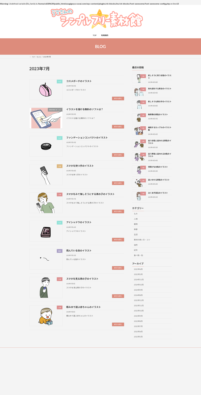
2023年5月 (138, 337)
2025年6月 (138, 269)
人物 (136, 219)
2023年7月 (138, 326)
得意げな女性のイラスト (158, 167)
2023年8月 (138, 321)
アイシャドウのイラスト (79, 222)
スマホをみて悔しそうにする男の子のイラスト (90, 194)
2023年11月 (139, 305)
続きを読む (118, 98)
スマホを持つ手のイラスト (80, 165)
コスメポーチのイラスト (79, 81)
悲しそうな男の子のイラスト (159, 101)
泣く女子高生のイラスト (158, 193)
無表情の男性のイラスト (158, 114)
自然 (136, 245)
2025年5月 (138, 274)
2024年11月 (139, 279)
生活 (136, 234)
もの (136, 214)
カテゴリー (82, 367)
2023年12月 (139, 300)
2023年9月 (138, 316)
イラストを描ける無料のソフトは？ (84, 109)
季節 (136, 229)
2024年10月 (139, 285)
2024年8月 (138, 295)
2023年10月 (139, 311)
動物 (136, 224)
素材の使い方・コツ (142, 240)
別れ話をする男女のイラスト (159, 88)
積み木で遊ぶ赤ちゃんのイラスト (83, 307)
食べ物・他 (138, 255)
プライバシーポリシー (124, 350)
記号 (136, 250)
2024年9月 (138, 290)
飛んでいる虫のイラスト (79, 250)
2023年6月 (138, 331)
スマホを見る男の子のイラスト (82, 278)
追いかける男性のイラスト (159, 180)
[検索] (164, 360)
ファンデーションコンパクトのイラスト (87, 137)
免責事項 (72, 350)
